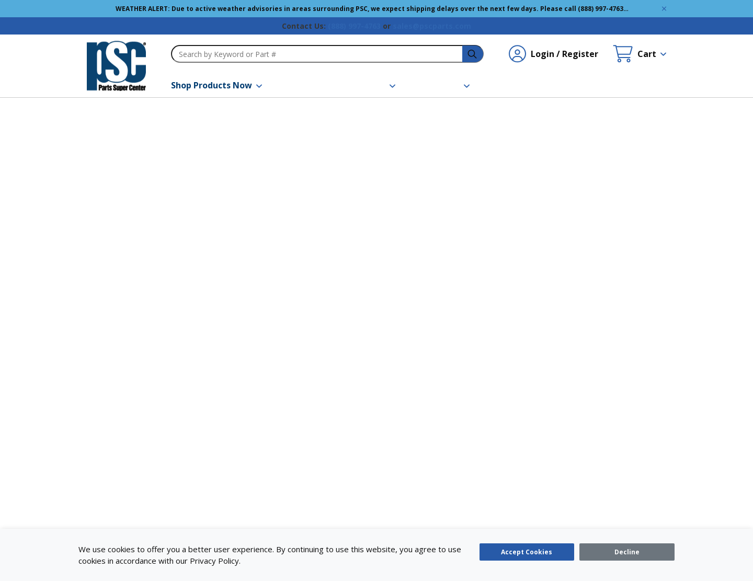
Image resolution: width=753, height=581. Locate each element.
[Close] (627, 552)
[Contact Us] (519, 85)
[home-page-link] (116, 66)
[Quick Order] (593, 85)
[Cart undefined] (639, 54)
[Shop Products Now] (216, 85)
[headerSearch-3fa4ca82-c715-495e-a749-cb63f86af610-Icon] (473, 54)
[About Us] (445, 85)
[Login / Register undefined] (553, 54)
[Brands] (302, 85)
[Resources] (369, 85)
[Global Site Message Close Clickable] (664, 8)
